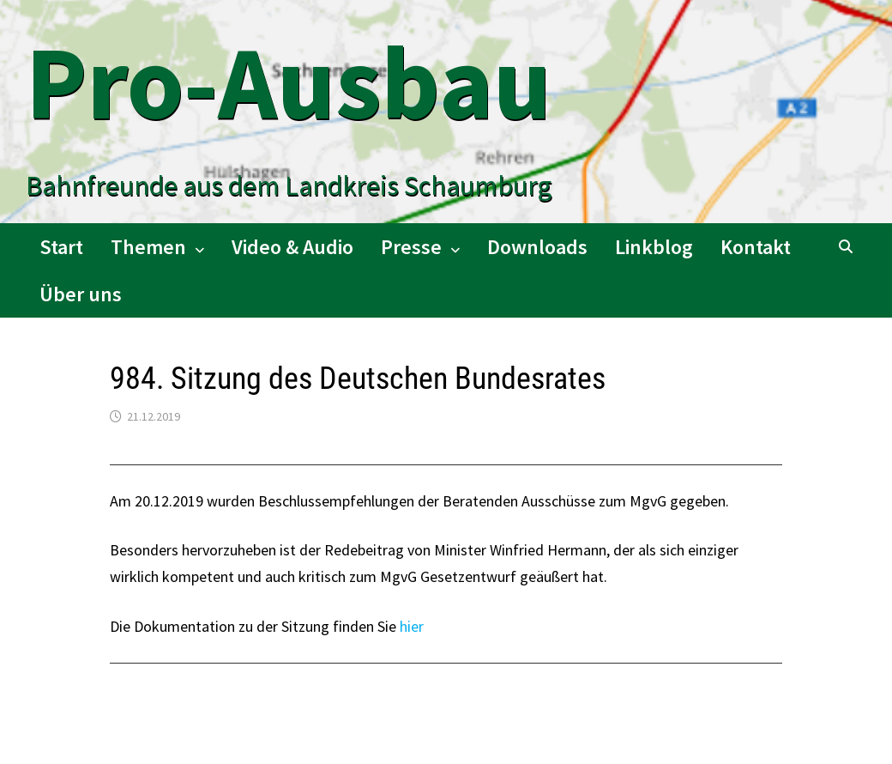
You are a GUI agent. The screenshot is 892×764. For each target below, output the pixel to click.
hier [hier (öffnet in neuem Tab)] (412, 626)
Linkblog (654, 246)
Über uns (80, 294)
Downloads (537, 246)
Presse (411, 246)
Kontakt (755, 246)
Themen (148, 246)
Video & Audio (292, 246)
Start (61, 246)
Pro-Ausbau (288, 82)
